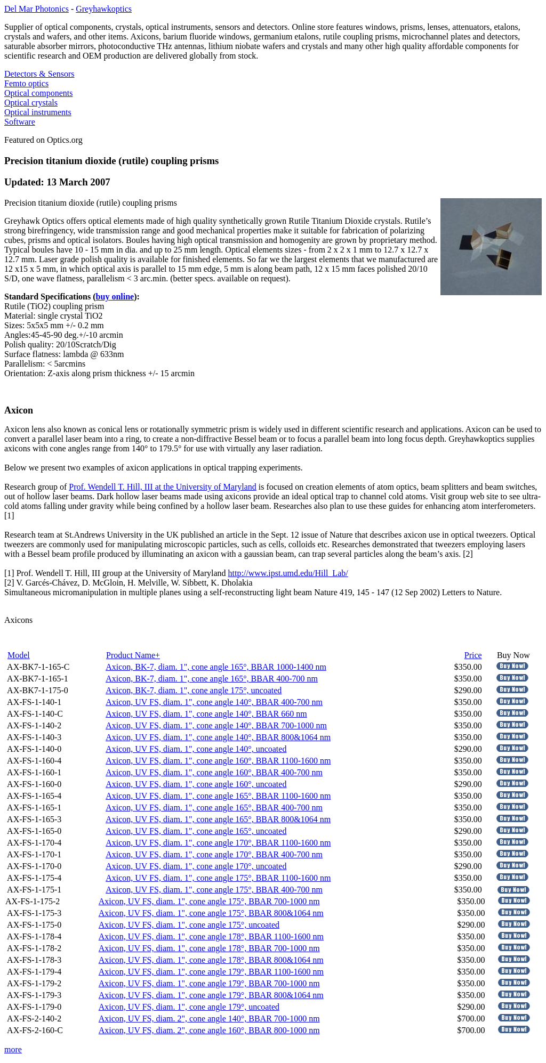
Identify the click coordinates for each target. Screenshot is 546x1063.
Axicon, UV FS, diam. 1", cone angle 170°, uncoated (196, 866)
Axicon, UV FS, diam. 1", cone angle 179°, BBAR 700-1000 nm (209, 983)
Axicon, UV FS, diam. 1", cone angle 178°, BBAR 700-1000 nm (209, 948)
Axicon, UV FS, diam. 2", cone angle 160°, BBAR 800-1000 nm (209, 1030)
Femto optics (26, 83)
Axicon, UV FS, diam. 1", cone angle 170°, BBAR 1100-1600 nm (218, 842)
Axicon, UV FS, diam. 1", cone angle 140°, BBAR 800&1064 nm (218, 737)
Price (473, 655)
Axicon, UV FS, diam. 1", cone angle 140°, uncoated (196, 748)
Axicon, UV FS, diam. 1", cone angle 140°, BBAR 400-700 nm (214, 702)
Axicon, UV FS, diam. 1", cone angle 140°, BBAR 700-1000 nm (216, 725)
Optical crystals (31, 102)
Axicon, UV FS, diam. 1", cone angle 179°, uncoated (189, 1006)
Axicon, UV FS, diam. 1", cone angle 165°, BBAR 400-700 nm (214, 807)
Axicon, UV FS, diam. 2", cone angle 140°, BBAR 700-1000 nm (209, 1018)
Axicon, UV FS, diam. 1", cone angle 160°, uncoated (196, 784)
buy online (115, 296)
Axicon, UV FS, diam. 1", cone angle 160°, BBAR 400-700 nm (214, 772)
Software (19, 121)
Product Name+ (133, 655)
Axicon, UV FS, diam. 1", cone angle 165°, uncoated (196, 830)
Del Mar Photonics (36, 8)
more (13, 1049)
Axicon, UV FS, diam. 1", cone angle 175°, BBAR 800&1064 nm (211, 913)
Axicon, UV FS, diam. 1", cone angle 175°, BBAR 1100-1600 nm (218, 877)
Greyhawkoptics (104, 8)
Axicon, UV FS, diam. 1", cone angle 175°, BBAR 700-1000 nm (209, 901)
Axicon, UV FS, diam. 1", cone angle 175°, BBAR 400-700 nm (214, 889)
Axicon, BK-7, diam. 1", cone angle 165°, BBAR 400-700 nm (212, 678)
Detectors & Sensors (39, 73)
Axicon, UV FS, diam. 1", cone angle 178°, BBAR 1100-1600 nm (211, 936)
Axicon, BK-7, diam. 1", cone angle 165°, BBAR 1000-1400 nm (216, 666)
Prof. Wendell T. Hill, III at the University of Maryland (162, 486)
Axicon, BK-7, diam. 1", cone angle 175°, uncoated (194, 690)
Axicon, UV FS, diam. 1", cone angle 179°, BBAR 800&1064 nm (211, 995)
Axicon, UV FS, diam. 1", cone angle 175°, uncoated (189, 924)
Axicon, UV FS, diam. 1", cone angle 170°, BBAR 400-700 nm (214, 854)
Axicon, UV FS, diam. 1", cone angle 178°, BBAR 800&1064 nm (211, 959)
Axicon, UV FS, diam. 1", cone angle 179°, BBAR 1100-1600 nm (211, 971)
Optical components (38, 93)
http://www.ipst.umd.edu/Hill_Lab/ (288, 573)
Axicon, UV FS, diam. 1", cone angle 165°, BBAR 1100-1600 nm (218, 795)
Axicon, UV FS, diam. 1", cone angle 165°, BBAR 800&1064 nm (218, 819)
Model (18, 655)
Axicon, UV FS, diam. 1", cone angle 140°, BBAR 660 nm (206, 713)
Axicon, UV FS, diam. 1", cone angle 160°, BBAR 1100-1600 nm (218, 760)
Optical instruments (37, 112)
